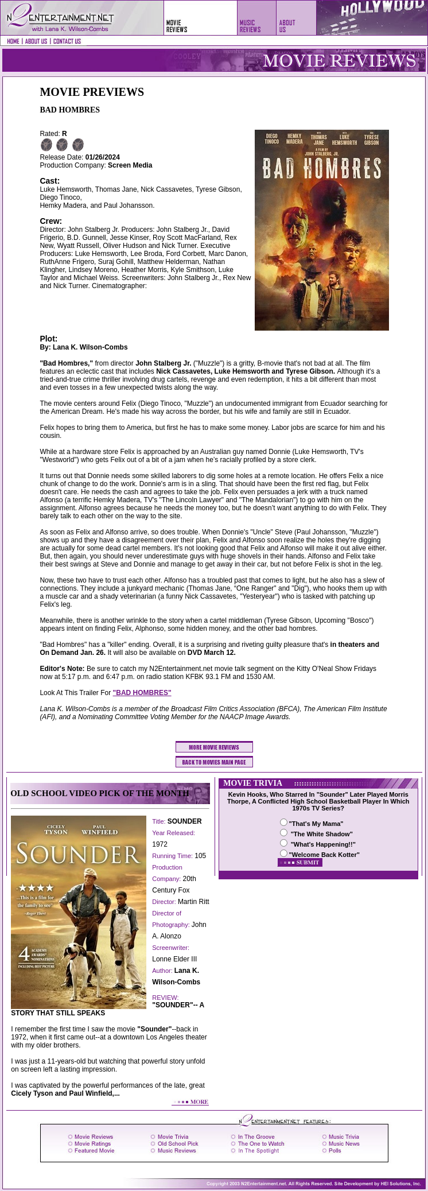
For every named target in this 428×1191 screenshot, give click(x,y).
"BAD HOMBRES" (142, 693)
